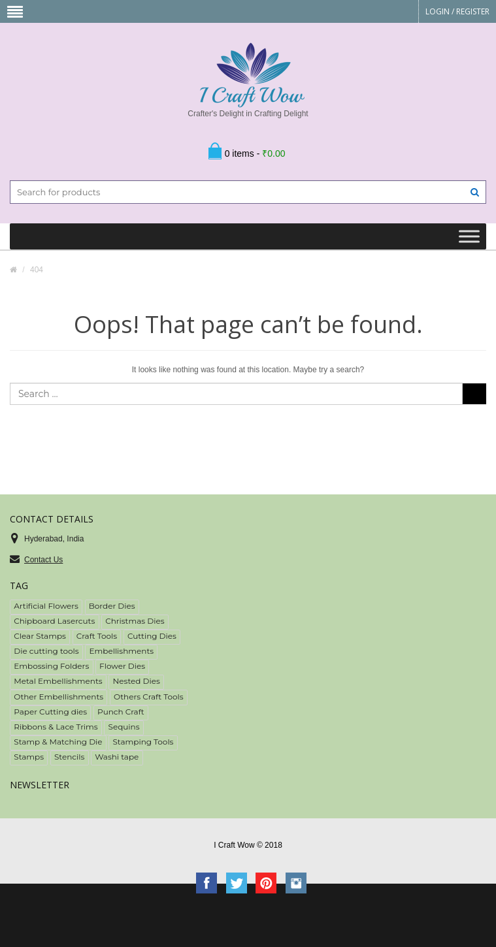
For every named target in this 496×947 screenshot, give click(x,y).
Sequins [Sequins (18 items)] (124, 726)
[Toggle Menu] (469, 237)
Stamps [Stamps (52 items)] (29, 757)
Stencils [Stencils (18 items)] (69, 757)
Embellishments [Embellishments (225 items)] (122, 651)
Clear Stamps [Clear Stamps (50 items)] (40, 636)
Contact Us (43, 559)
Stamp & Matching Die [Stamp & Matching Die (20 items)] (58, 741)
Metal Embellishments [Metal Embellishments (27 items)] (58, 681)
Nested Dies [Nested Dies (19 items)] (136, 681)
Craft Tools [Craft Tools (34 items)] (96, 636)
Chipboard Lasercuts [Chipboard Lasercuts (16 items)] (54, 621)
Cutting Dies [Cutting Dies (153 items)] (151, 636)
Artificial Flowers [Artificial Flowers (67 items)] (46, 606)
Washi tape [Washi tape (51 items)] (117, 757)
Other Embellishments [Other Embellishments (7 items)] (58, 696)
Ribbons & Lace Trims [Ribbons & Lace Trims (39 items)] (55, 726)
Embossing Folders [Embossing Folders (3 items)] (51, 666)
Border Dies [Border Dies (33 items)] (112, 606)
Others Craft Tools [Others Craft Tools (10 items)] (149, 696)
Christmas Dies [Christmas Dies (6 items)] (134, 621)
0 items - (255, 153)
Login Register (457, 11)
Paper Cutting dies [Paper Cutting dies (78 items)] (50, 711)
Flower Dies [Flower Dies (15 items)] (122, 666)
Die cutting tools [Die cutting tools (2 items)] (46, 651)
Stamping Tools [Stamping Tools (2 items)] (142, 741)
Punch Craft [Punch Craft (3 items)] (120, 711)
